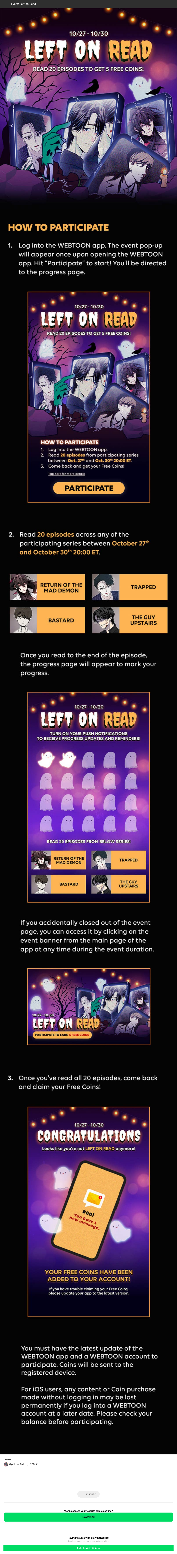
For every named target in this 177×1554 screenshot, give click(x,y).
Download (88, 1517)
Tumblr (101, 1483)
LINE (64, 1483)
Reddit (113, 1483)
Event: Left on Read (23, 4)
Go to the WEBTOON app (88, 1548)
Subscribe (90, 1494)
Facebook (76, 1483)
